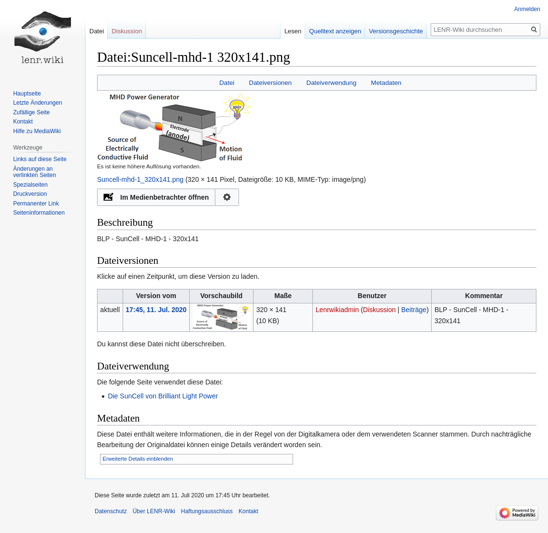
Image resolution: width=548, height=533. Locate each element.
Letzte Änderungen (37, 102)
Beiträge (413, 310)
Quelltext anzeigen (335, 31)
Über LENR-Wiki (154, 511)
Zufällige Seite (31, 112)
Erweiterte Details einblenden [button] (138, 459)
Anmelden (527, 9)
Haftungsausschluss (207, 511)
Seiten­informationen (39, 212)
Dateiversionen (270, 82)
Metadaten (386, 82)
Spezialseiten (30, 184)
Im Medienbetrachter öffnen (164, 197)
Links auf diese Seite (40, 159)
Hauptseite (27, 93)
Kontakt (23, 121)
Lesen (292, 31)
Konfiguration (227, 197)
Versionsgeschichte (396, 31)
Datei (226, 82)
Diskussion (379, 310)
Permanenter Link (36, 203)
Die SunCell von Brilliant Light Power (163, 396)
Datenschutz (111, 511)
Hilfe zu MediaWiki (37, 131)
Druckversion (30, 194)
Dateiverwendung (332, 82)
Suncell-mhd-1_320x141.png (140, 179)
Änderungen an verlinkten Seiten (34, 172)
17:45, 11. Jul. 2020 (156, 310)
